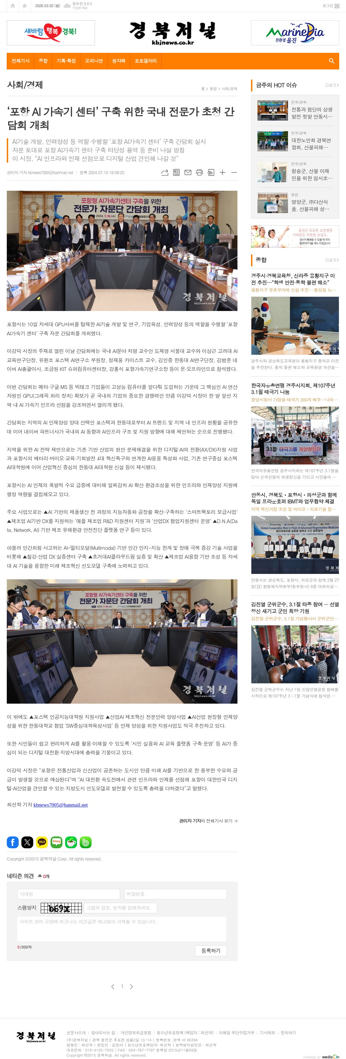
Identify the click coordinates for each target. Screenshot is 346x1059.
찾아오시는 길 (103, 1032)
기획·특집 (66, 60)
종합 (43, 60)
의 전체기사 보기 (205, 820)
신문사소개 (75, 1032)
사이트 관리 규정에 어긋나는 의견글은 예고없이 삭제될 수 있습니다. (88, 921)
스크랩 (211, 172)
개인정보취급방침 (135, 1032)
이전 (113, 987)
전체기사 (21, 60)
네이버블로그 (56, 842)
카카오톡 (42, 842)
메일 (188, 172)
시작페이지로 (13, 6)
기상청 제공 (80, 8)
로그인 (328, 5)
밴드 (86, 842)
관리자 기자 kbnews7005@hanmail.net (40, 172)
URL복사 (164, 172)
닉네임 (26, 893)
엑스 (27, 842)
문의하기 (288, 1032)
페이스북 (13, 842)
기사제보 (267, 1032)
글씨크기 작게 (234, 172)
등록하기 (210, 950)
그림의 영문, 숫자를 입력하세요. (118, 907)
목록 (176, 172)
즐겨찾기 (25, 6)
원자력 (118, 60)
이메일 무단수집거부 (236, 1032)
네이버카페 (71, 842)
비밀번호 (136, 893)
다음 (131, 987)
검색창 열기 (330, 61)
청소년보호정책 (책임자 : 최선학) (185, 1032)
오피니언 (94, 60)
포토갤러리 (146, 60)
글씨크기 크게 (222, 172)
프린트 (199, 172)
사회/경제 (229, 88)
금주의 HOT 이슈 (276, 85)
